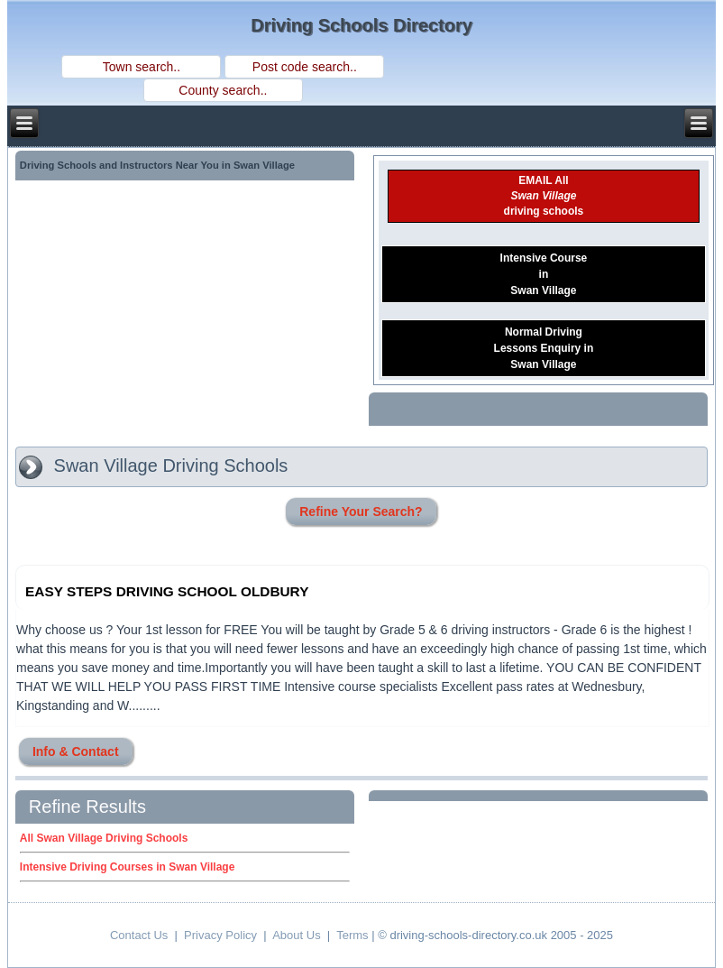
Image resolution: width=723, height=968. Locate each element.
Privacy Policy (220, 935)
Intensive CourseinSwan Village (544, 274)
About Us (296, 935)
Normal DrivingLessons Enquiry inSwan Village (544, 348)
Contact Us (139, 935)
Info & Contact (75, 751)
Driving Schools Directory (361, 25)
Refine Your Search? (360, 511)
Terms (352, 935)
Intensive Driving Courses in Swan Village (127, 867)
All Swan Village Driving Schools (104, 838)
